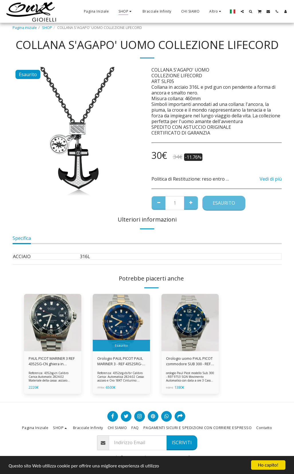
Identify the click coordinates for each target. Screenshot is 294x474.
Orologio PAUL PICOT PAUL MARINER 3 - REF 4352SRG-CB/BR (120, 361)
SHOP (47, 27)
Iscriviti (182, 442)
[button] (242, 11)
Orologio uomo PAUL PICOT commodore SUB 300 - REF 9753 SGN (189, 361)
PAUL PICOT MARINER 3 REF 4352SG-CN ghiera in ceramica (52, 361)
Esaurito (224, 203)
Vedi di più (271, 179)
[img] (52, 322)
